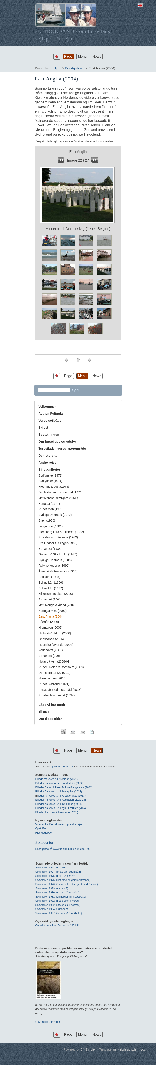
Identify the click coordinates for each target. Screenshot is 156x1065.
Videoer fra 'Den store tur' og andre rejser (59, 824)
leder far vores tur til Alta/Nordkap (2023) (62, 795)
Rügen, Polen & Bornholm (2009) (61, 667)
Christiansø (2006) (51, 639)
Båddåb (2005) (49, 622)
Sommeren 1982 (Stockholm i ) (58, 905)
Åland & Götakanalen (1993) (58, 571)
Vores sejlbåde (50, 420)
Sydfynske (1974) (51, 481)
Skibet (43, 427)
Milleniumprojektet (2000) (56, 593)
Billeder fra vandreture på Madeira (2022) (59, 783)
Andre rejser (48, 462)
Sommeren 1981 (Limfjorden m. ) (60, 896)
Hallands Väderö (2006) (55, 633)
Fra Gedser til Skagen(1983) (58, 543)
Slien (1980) (47, 520)
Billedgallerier (75, 68)
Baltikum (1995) (49, 577)
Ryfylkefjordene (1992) (54, 565)
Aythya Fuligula (51, 413)
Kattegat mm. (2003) (53, 611)
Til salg (44, 711)
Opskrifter (41, 828)
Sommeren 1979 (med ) (51, 888)
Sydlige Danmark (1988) (55, 560)
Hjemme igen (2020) (53, 678)
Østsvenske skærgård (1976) (58, 498)
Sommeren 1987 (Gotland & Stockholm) (58, 913)
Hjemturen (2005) (51, 627)
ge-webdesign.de (125, 1049)
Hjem (57, 68)
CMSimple (88, 1049)
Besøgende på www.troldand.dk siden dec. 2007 (63, 849)
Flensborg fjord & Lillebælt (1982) (61, 532)
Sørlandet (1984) (50, 548)
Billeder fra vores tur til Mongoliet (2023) (58, 791)
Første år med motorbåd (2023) (60, 689)
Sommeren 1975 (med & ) (55, 875)
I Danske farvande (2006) (56, 644)
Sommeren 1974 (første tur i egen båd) (58, 871)
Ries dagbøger (44, 832)
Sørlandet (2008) (50, 656)
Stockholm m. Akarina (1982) (58, 537)
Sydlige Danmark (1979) (55, 515)
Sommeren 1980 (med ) (57, 892)
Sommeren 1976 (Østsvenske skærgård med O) (66, 884)
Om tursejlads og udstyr (57, 441)
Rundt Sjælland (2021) (54, 684)
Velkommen (48, 406)
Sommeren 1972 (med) (51, 867)
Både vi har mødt (52, 705)
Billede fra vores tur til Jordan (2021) (56, 779)
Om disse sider (50, 718)
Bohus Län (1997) (51, 588)
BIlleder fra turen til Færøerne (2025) (56, 812)
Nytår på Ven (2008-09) (55, 661)
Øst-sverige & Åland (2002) (57, 605)
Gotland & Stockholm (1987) (58, 554)
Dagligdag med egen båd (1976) (61, 492)
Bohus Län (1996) (51, 582)
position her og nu (62, 766)
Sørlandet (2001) (50, 599)
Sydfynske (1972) (51, 475)
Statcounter (44, 842)
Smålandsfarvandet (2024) (57, 695)
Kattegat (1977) (49, 503)
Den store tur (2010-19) (55, 673)
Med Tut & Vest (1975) (54, 486)
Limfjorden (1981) (51, 526)
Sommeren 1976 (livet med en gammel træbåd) (63, 880)
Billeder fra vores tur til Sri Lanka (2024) (58, 804)
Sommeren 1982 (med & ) (57, 900)
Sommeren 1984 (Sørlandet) (52, 909)
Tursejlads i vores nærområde (62, 448)
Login (144, 1049)
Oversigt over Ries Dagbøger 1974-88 (57, 925)
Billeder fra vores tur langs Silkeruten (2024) (61, 808)
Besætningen (49, 434)
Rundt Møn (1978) (51, 509)
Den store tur (49, 455)
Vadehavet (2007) (51, 650)
